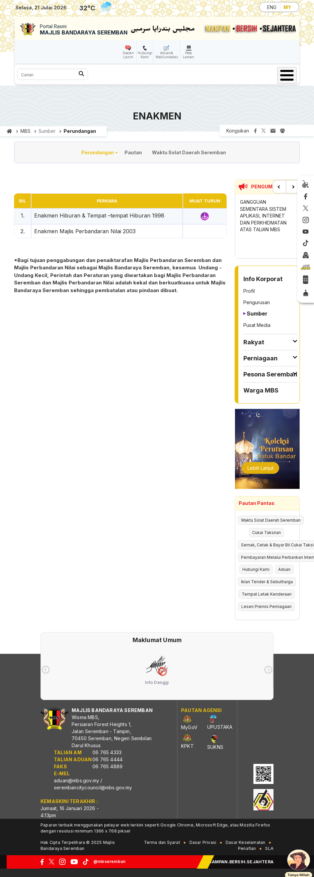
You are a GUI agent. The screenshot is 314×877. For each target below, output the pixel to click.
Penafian (247, 848)
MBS (25, 131)
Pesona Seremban (270, 374)
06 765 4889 (107, 766)
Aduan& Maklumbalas (167, 55)
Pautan (133, 152)
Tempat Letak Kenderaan (267, 594)
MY (287, 7)
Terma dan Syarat (162, 842)
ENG (272, 7)
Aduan (284, 569)
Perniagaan (260, 358)
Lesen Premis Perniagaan (266, 606)
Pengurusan (256, 302)
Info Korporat (263, 278)
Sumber (257, 313)
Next (292, 186)
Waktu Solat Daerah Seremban (189, 152)
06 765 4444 (107, 759)
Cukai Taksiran (266, 532)
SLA (269, 848)
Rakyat (253, 342)
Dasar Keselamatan (245, 842)
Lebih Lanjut (260, 468)
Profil (249, 291)
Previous (279, 186)
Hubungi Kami (145, 55)
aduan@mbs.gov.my (76, 780)
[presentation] (46, 670)
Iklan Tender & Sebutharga (267, 581)
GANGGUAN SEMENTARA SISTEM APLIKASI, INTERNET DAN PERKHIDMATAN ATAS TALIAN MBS (263, 215)
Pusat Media (256, 325)
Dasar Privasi (203, 842)
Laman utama (9, 131)
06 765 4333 (107, 752)
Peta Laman (188, 55)
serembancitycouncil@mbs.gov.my (93, 787)
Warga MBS (261, 390)
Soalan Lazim (128, 55)
